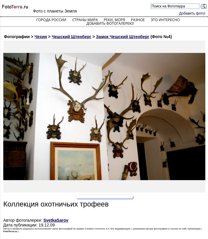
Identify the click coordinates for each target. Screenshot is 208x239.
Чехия (40, 36)
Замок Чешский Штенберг (122, 36)
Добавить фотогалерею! (110, 23)
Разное (138, 19)
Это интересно (165, 19)
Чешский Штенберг (71, 36)
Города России (51, 19)
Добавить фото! (192, 13)
